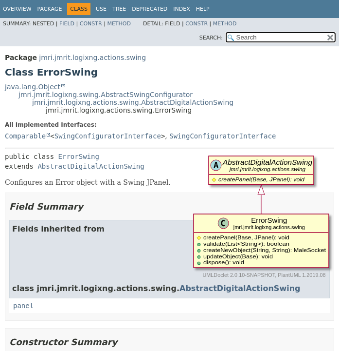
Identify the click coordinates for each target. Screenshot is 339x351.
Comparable (25, 136)
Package (49, 9)
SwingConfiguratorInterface (107, 136)
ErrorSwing (78, 156)
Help (203, 9)
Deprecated (149, 9)
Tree (119, 9)
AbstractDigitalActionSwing (90, 166)
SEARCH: (211, 38)
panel (23, 306)
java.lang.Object (32, 87)
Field (66, 23)
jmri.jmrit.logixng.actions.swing (92, 57)
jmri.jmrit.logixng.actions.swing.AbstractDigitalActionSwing (132, 102)
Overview (17, 9)
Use (101, 9)
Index (181, 9)
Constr (91, 23)
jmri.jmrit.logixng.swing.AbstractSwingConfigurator (105, 94)
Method (119, 23)
